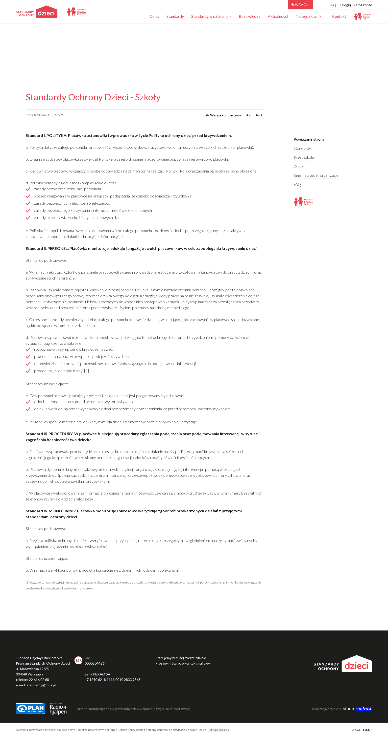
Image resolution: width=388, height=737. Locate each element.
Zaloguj (345, 5)
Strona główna (37, 115)
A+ (248, 115)
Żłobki (299, 166)
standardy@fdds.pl (41, 685)
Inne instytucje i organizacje (316, 175)
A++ (259, 115)
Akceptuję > (362, 730)
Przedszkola (304, 157)
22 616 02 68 (39, 679)
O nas (154, 16)
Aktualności (278, 16)
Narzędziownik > (310, 16)
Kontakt (339, 16)
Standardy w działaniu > (211, 16)
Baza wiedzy (249, 16)
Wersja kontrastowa (224, 115)
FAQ (332, 5)
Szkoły (58, 115)
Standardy (175, 16)
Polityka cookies (218, 730)
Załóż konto (363, 5)
